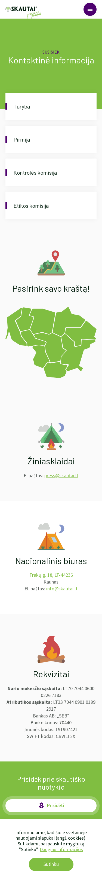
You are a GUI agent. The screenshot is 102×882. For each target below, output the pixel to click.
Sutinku (51, 864)
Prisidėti (51, 805)
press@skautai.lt (61, 475)
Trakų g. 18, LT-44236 (51, 575)
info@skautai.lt (62, 588)
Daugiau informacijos (61, 849)
